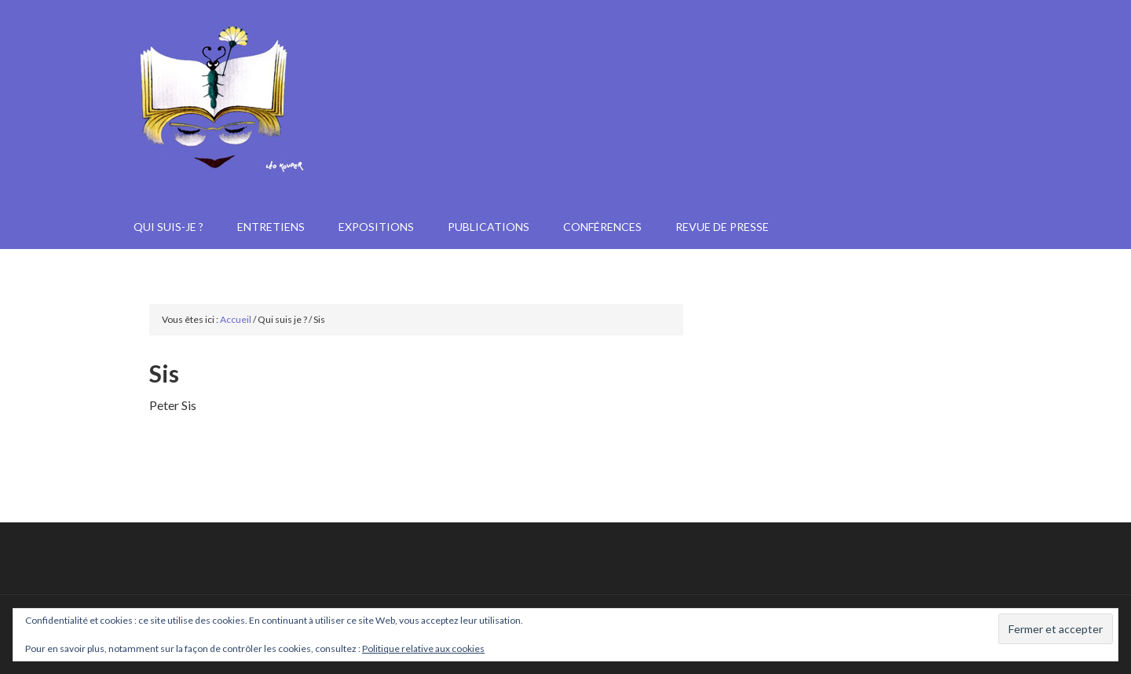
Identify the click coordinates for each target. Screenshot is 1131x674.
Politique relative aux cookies (423, 648)
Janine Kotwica (565, 133)
